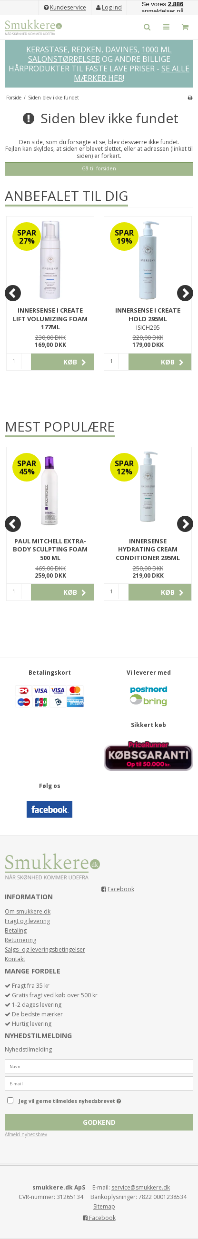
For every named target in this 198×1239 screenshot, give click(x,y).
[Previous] (13, 293)
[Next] (185, 293)
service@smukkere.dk (140, 1187)
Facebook (121, 889)
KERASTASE (47, 49)
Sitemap (104, 1206)
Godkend (99, 1122)
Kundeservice (68, 7)
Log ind (112, 7)
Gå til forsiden (99, 168)
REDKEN (86, 49)
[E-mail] (99, 1083)
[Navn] (99, 1066)
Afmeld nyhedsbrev (26, 1134)
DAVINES (121, 49)
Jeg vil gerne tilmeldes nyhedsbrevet (87, 1098)
